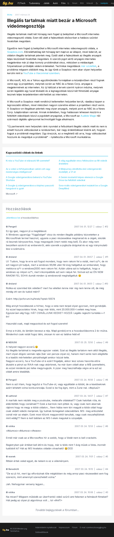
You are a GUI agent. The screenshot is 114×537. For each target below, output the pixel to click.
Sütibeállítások (41, 532)
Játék (46, 3)
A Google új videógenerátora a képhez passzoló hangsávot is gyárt (30, 187)
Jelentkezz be (13, 217)
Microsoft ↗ (12, 194)
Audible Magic (88, 115)
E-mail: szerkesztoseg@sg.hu (93, 527)
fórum (74, 3)
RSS (82, 3)
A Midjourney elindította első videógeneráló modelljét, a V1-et (80, 170)
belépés (104, 3)
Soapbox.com (15, 51)
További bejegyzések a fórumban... (57, 510)
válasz (98, 226)
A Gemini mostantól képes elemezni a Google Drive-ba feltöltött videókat (81, 178)
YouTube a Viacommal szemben (41, 73)
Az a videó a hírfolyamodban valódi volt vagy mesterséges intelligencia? (28, 170)
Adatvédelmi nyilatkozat (45, 527)
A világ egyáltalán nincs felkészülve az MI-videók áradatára (83, 162)
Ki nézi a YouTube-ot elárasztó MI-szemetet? (28, 160)
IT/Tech (21, 3)
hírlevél (90, 3)
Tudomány (34, 3)
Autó (55, 3)
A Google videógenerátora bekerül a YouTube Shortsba (29, 178)
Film (63, 3)
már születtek (88, 66)
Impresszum (64, 527)
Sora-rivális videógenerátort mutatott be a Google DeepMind (83, 187)
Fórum (74, 527)
